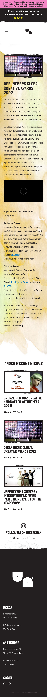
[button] (6, 31)
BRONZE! (15, 254)
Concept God (31, 692)
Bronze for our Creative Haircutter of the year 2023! (23, 402)
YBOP (22, 692)
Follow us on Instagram (23, 532)
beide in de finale (20, 282)
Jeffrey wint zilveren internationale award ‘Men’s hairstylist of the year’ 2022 (22, 497)
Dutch (20, 18)
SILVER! (7, 286)
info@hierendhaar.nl (12, 625)
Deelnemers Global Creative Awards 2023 (20, 449)
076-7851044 (9, 629)
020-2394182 (9, 664)
